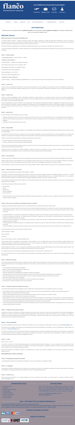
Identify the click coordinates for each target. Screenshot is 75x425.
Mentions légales (6, 391)
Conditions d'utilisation (8, 392)
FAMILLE (16, 22)
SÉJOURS (7, 22)
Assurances (5, 388)
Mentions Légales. (52, 407)
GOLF (28, 22)
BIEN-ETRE (22, 22)
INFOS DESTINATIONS (37, 22)
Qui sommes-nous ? (7, 386)
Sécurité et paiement (7, 396)
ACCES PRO (61, 22)
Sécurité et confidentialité (8, 394)
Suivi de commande (7, 397)
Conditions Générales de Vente (9, 389)
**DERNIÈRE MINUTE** (51, 22)
